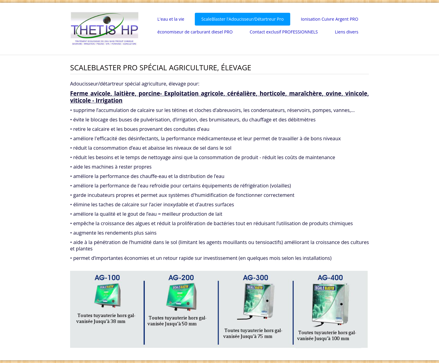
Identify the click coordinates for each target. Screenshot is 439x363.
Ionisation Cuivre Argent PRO (329, 19)
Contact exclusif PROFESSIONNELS (284, 32)
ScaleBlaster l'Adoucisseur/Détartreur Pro (242, 19)
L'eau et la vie (170, 19)
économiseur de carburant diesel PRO (195, 32)
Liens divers (346, 32)
